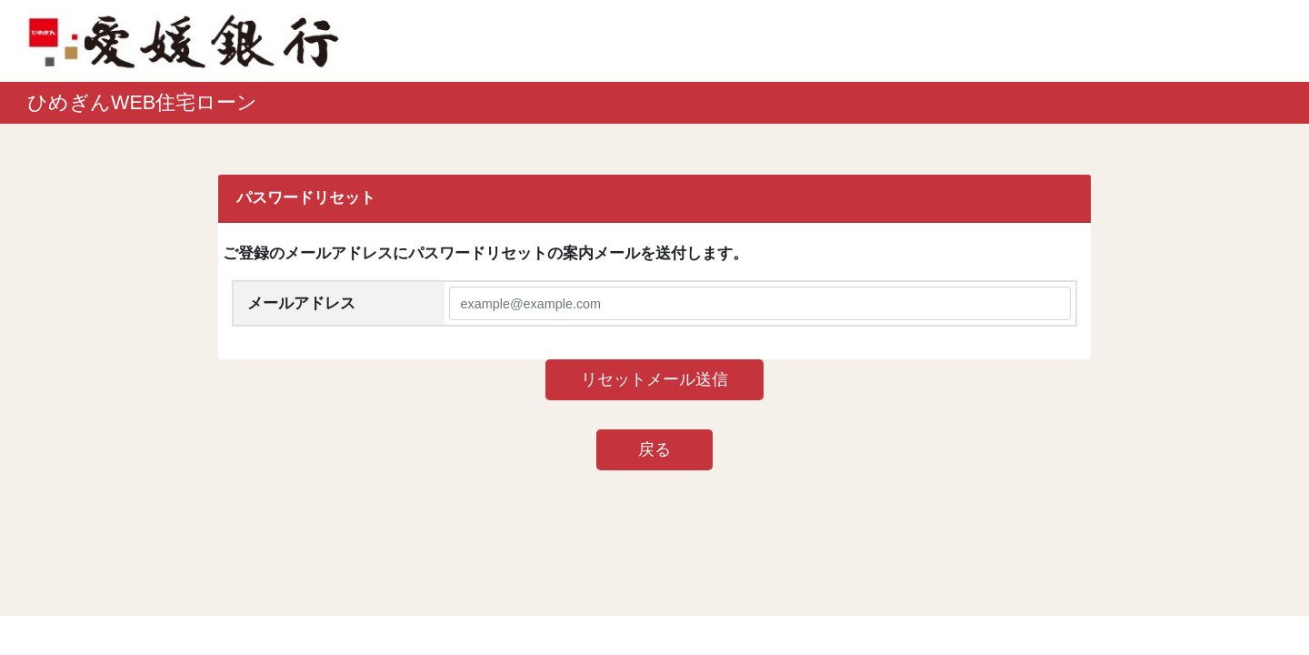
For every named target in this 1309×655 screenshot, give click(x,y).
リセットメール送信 (654, 379)
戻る (654, 449)
